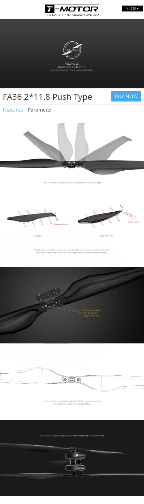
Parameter (40, 109)
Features (13, 109)
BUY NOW (126, 96)
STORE (132, 8)
